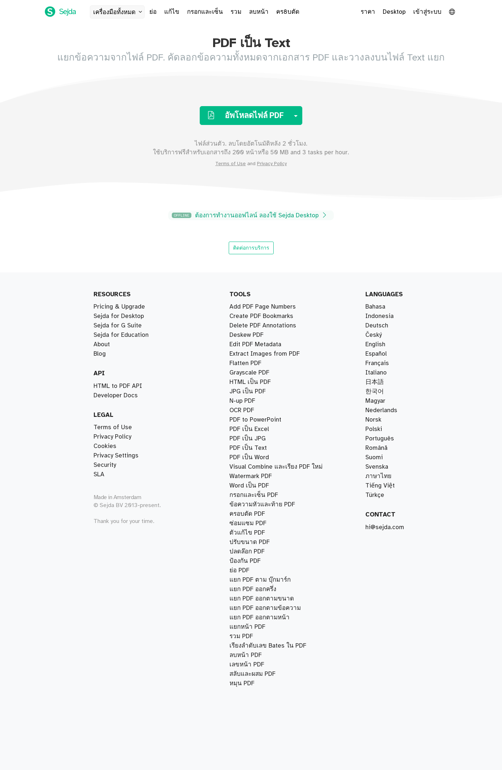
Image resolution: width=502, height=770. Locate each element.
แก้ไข (171, 12)
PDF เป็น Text (248, 467)
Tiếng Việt (380, 485)
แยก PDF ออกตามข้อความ (265, 354)
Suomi (374, 457)
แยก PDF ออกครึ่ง (252, 325)
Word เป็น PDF (249, 533)
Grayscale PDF (249, 617)
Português (379, 438)
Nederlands (381, 410)
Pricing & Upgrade (119, 307)
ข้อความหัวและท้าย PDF (262, 476)
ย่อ (153, 12)
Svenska (376, 467)
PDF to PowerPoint (255, 655)
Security (105, 465)
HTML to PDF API (118, 386)
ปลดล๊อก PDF (247, 570)
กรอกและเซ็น (205, 12)
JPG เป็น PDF (247, 504)
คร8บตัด (287, 12)
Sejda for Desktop (119, 316)
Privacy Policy (272, 163)
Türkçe (374, 495)
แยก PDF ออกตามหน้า (259, 335)
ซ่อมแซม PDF (247, 410)
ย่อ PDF (239, 401)
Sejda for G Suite (118, 325)
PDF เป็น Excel (249, 542)
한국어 (374, 391)
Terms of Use (230, 163)
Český (373, 335)
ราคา (368, 12)
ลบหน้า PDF (245, 429)
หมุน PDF (241, 561)
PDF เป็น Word (249, 523)
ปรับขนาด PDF (249, 589)
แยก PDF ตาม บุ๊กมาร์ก (260, 316)
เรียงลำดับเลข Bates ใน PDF (267, 391)
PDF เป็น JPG (247, 495)
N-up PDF (242, 580)
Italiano (376, 372)
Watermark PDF (250, 514)
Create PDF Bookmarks (261, 664)
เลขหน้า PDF (246, 485)
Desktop (394, 12)
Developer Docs (116, 395)
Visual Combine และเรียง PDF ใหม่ (276, 372)
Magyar (375, 401)
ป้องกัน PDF (245, 551)
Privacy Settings (116, 455)
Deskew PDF (246, 438)
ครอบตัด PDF (247, 420)
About (102, 344)
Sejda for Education (121, 335)
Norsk (373, 420)
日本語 (374, 382)
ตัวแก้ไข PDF (247, 448)
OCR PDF (241, 608)
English (375, 344)
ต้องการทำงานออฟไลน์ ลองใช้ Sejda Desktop (250, 215)
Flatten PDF (245, 636)
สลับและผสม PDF (252, 363)
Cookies (105, 446)
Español (376, 354)
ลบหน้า (259, 12)
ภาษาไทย (378, 476)
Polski (373, 429)
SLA (99, 474)
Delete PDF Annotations (262, 683)
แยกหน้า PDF (247, 307)
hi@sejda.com (384, 527)
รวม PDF (241, 382)
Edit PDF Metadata (255, 646)
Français (377, 363)
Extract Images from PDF (264, 627)
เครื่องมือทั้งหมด (118, 12)
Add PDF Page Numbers (262, 674)
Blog (100, 354)
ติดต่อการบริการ (251, 248)
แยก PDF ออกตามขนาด (261, 344)
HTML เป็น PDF (250, 598)
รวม (236, 12)
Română (376, 448)
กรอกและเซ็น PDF (253, 457)
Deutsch (376, 325)
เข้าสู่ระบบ (427, 12)
